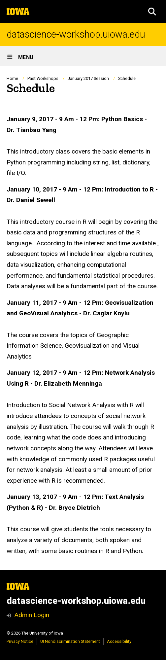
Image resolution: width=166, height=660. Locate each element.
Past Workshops (42, 78)
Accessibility (119, 641)
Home (12, 78)
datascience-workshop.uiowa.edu (76, 34)
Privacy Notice (20, 641)
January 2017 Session (88, 78)
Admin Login (31, 615)
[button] (152, 11)
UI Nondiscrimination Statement (70, 641)
